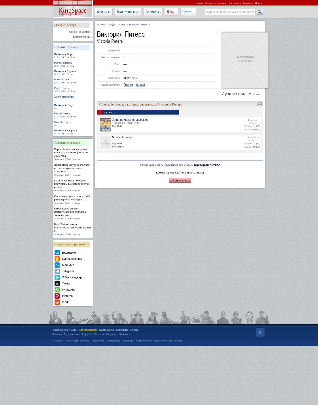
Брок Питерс (73, 81)
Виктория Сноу (73, 106)
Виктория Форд (73, 55)
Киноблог (124, 334)
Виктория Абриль (73, 72)
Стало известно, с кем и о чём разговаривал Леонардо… (73, 199)
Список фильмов (79, 31)
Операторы (128, 340)
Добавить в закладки (215, 3)
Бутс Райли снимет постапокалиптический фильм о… (73, 229)
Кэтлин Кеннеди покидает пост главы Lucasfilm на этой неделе (73, 185)
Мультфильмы (127, 11)
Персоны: (58, 340)
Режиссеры (71, 340)
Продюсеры (97, 340)
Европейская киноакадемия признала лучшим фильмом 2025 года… (73, 154)
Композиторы (144, 340)
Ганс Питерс (73, 89)
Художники (160, 340)
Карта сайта (235, 3)
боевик (128, 85)
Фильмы (103, 11)
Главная (199, 3)
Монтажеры (175, 340)
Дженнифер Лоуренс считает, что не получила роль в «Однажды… (73, 170)
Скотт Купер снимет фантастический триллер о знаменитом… (73, 213)
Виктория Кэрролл (73, 132)
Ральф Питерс (73, 115)
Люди (170, 11)
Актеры (84, 340)
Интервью (111, 334)
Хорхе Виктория (73, 98)
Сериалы (152, 11)
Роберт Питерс (73, 64)
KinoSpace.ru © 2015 (65, 329)
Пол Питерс (73, 123)
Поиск (258, 3)
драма (140, 85)
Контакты (248, 3)
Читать (187, 11)
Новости (99, 334)
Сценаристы (113, 340)
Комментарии (81, 36)
